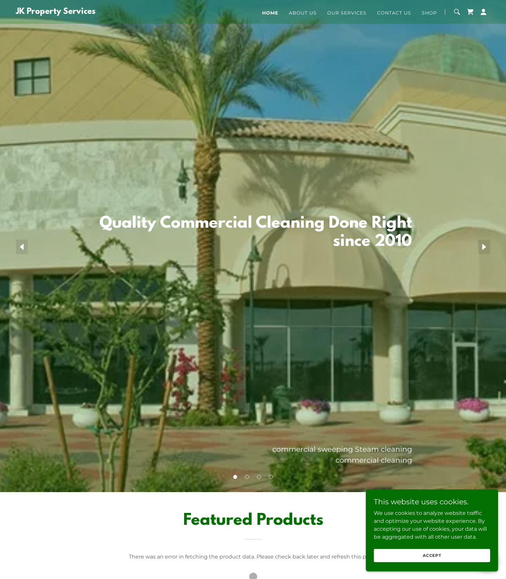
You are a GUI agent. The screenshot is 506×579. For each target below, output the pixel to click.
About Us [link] (303, 13)
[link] (56, 12)
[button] (483, 12)
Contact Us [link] (394, 13)
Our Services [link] (347, 13)
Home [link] (270, 13)
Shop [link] (429, 13)
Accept (432, 555)
